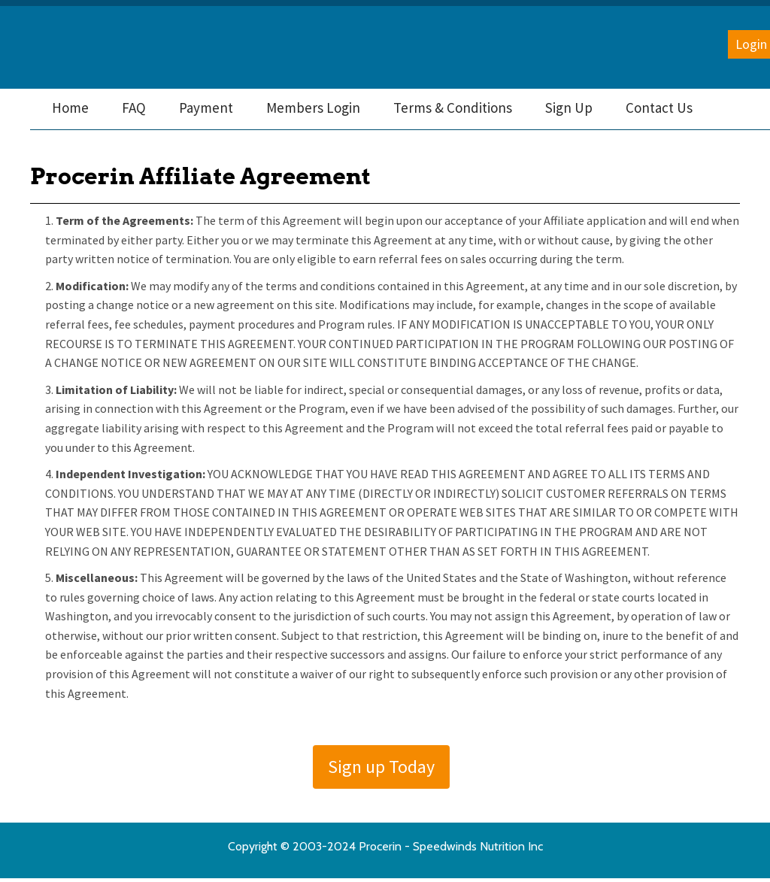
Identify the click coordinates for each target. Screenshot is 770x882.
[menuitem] (70, 107)
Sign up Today (381, 766)
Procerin (91, 47)
